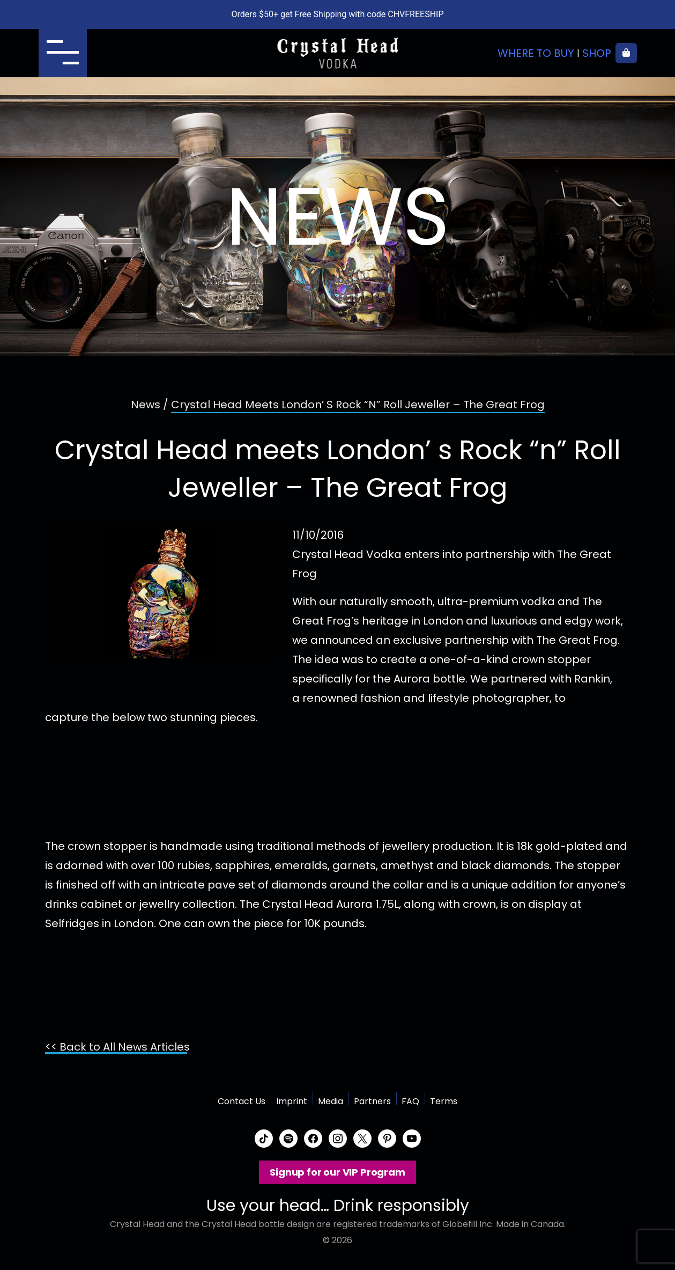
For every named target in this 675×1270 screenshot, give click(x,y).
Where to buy (536, 53)
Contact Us (241, 1101)
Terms (443, 1101)
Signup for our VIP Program (337, 1172)
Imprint (291, 1101)
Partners (372, 1101)
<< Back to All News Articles (117, 1046)
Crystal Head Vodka (337, 53)
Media (330, 1101)
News (145, 404)
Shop (596, 53)
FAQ (410, 1101)
